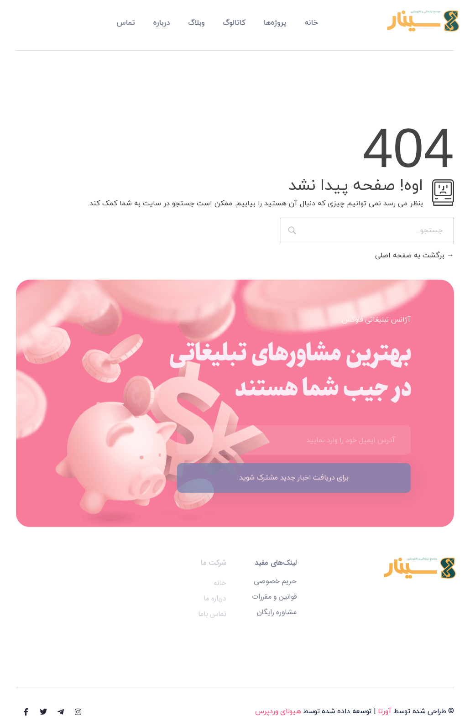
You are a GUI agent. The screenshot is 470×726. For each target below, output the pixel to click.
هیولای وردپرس (278, 711)
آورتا (384, 711)
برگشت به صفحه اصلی (414, 256)
